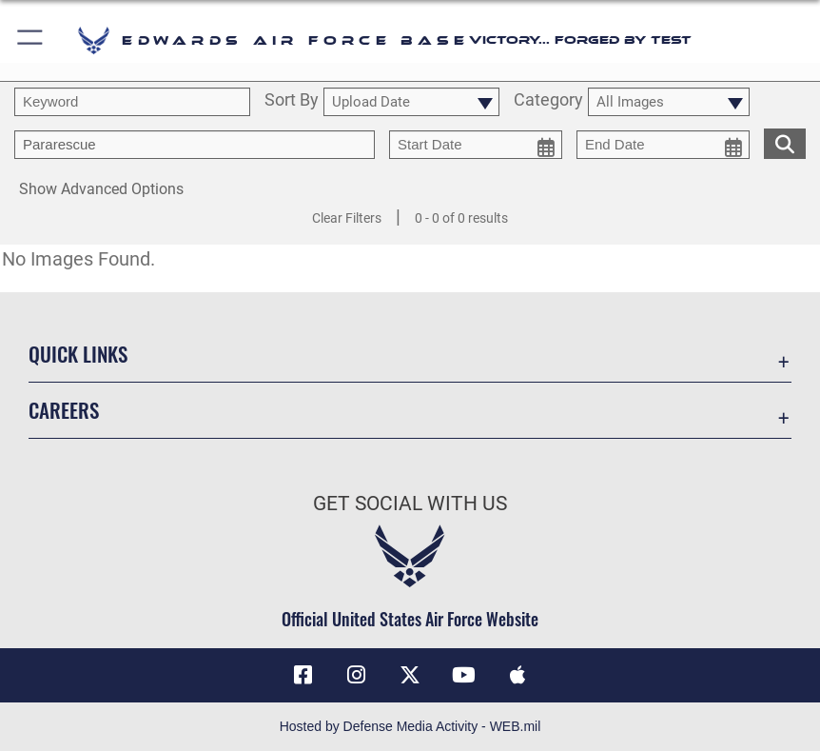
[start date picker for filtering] (475, 144)
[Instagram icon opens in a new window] (356, 675)
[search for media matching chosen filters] (785, 141)
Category (548, 100)
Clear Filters (346, 218)
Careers (64, 410)
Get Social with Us (410, 503)
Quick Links (78, 353)
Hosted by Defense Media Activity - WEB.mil (410, 726)
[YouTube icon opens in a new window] (463, 675)
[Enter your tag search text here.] (194, 144)
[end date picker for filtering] (663, 144)
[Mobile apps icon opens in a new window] (517, 675)
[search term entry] (132, 102)
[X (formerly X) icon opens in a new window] (410, 675)
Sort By (291, 100)
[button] (31, 40)
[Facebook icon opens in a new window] (302, 675)
